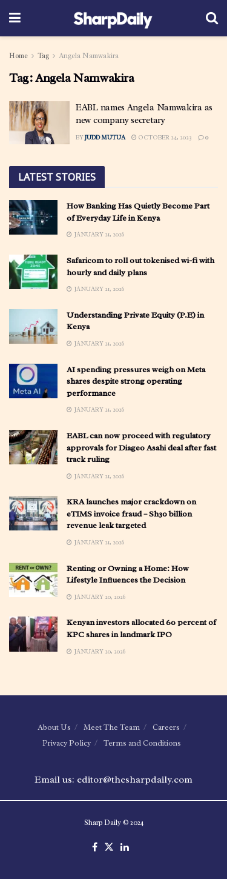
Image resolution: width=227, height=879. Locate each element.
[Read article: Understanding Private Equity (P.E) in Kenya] (33, 326)
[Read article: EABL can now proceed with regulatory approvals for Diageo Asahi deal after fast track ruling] (33, 447)
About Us (54, 727)
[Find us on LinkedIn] (124, 847)
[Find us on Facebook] (94, 847)
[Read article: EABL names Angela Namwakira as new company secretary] (39, 123)
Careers (166, 727)
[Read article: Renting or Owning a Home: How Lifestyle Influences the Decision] (33, 580)
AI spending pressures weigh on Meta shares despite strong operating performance (136, 381)
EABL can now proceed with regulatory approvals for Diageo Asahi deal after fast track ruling (141, 447)
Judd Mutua (105, 137)
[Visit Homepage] (113, 18)
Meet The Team (112, 727)
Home (18, 56)
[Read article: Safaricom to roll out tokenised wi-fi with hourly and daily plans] (33, 272)
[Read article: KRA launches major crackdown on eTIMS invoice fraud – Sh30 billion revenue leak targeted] (33, 513)
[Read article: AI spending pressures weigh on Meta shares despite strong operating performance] (33, 381)
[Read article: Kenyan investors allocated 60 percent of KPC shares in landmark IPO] (33, 634)
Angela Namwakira (89, 56)
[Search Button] (212, 18)
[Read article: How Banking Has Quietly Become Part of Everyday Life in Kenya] (33, 217)
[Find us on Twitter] (109, 847)
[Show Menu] (15, 18)
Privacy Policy (66, 743)
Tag (43, 56)
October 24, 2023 (161, 137)
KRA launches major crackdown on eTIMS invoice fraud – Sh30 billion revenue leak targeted (131, 513)
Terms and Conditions (142, 743)
